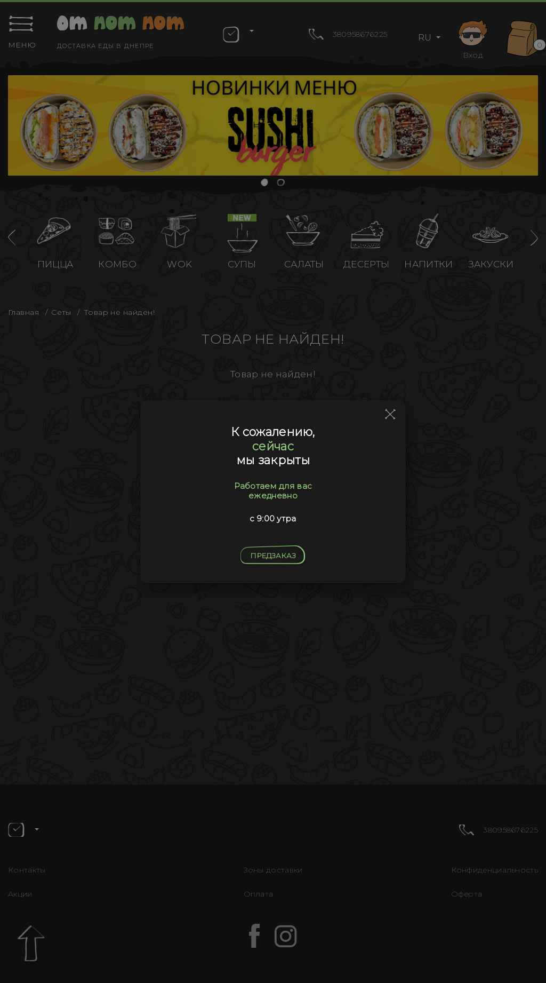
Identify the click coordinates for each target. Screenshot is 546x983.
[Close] (390, 415)
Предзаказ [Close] (273, 555)
